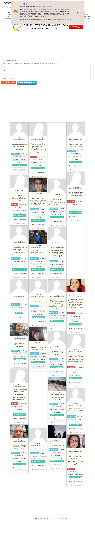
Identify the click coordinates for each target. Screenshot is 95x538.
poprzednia (38, 518)
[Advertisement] (47, 45)
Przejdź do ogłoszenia (19, 169)
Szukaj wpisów (8, 83)
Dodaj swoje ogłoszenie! (26, 83)
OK (77, 12)
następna (64, 518)
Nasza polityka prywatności (44, 6)
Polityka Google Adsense (64, 19)
